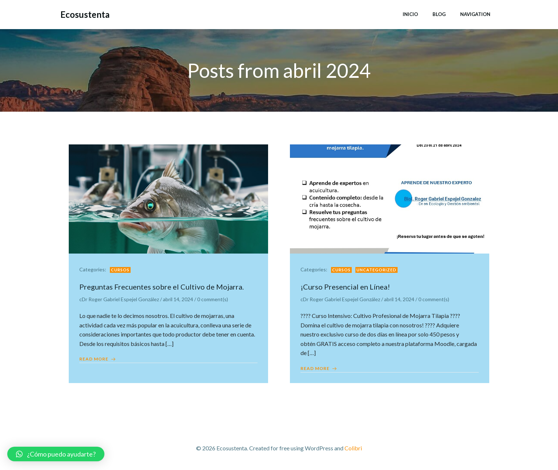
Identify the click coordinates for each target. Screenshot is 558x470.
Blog (439, 14)
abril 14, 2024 (178, 300)
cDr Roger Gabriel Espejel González (119, 300)
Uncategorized (377, 270)
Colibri (353, 448)
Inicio (410, 14)
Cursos (120, 270)
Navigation (475, 14)
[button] (55, 454)
